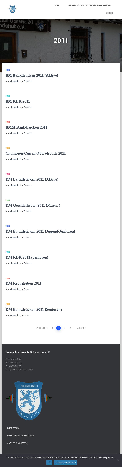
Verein (109, 13)
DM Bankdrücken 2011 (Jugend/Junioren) (40, 231)
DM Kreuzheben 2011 (24, 283)
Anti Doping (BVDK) (17, 443)
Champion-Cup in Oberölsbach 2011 (36, 153)
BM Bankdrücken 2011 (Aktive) (32, 75)
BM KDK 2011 (18, 101)
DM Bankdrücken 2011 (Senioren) (34, 309)
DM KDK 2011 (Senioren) (27, 257)
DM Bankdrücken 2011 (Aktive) (32, 179)
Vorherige (42, 328)
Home (57, 5)
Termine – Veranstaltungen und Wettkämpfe (90, 5)
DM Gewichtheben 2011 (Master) (33, 205)
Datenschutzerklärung (21, 435)
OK (49, 462)
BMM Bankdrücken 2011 (26, 127)
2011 (8, 70)
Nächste (80, 328)
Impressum (13, 428)
